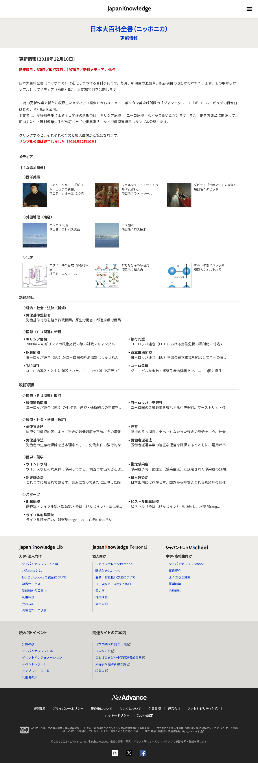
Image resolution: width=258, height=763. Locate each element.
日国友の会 (104, 651)
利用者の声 (29, 677)
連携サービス (31, 584)
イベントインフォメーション (42, 657)
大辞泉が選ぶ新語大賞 (112, 664)
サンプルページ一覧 (36, 670)
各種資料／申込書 (34, 610)
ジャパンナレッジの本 (37, 651)
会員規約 (28, 604)
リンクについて (130, 708)
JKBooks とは (32, 570)
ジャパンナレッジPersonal (114, 564)
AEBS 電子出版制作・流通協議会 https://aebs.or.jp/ (175, 732)
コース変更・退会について (113, 584)
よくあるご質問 (179, 577)
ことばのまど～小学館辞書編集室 (120, 657)
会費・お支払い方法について (115, 577)
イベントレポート (34, 664)
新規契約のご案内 (34, 590)
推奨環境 (101, 597)
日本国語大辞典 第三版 (113, 644)
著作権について (101, 708)
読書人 (101, 670)
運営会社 (174, 708)
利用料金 (28, 597)
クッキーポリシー (117, 715)
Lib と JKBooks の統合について (44, 577)
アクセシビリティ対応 (203, 708)
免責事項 (154, 708)
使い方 (100, 590)
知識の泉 (28, 644)
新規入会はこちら (107, 570)
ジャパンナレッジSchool (186, 564)
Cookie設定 (145, 715)
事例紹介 (175, 570)
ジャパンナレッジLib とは (40, 564)
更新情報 (129, 38)
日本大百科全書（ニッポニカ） (129, 28)
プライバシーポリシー (68, 708)
